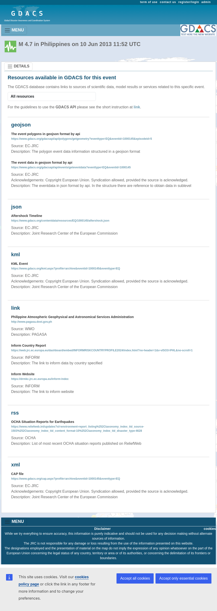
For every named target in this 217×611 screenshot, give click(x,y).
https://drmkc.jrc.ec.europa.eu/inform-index (39, 379)
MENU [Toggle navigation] (14, 30)
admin (206, 2)
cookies (210, 529)
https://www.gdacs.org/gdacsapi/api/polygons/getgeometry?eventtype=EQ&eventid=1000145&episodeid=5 (81, 138)
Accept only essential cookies (183, 578)
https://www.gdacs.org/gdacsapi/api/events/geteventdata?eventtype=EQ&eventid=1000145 (71, 167)
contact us (168, 2)
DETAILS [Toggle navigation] (18, 66)
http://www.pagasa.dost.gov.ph (31, 321)
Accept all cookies (135, 578)
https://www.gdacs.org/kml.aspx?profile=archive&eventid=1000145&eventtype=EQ (65, 268)
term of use (149, 2)
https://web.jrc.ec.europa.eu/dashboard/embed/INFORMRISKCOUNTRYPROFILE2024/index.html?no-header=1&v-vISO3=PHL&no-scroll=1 (102, 350)
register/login (188, 2)
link (137, 107)
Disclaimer (102, 529)
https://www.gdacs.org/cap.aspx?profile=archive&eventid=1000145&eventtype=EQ (65, 478)
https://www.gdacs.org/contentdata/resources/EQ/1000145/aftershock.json (60, 220)
